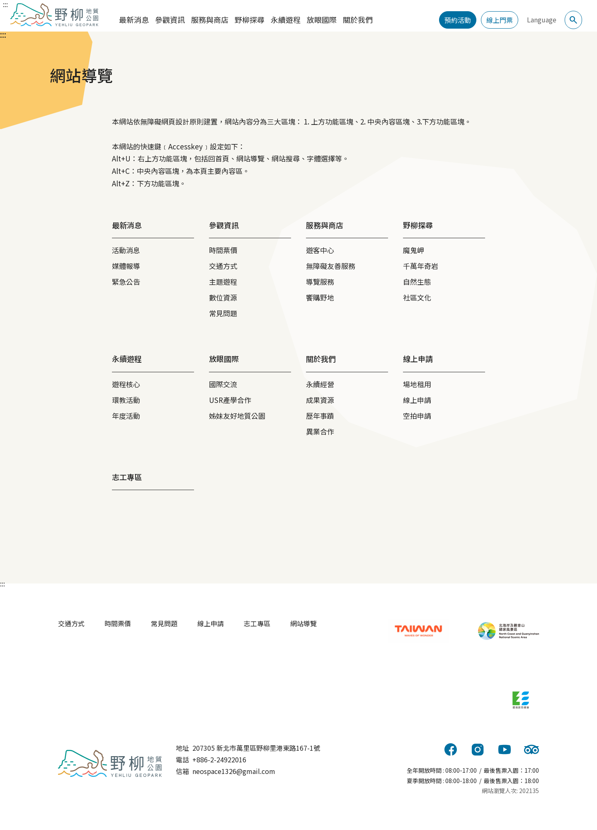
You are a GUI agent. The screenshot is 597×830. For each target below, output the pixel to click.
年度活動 (126, 415)
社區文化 (417, 297)
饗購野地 (320, 297)
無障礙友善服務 (330, 266)
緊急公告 (126, 281)
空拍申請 (417, 415)
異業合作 (320, 431)
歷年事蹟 (320, 415)
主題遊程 (223, 281)
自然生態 (417, 281)
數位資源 (223, 297)
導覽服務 (320, 281)
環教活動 (126, 400)
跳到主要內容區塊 (8, 3)
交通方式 (223, 266)
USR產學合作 (230, 400)
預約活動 (457, 20)
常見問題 (223, 313)
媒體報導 (126, 266)
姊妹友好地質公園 (237, 415)
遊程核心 (126, 384)
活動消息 (126, 250)
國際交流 (223, 384)
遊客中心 (320, 250)
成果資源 (320, 400)
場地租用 (417, 384)
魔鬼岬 (413, 250)
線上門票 (499, 20)
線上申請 (417, 400)
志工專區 (257, 623)
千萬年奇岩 (420, 266)
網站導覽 (303, 623)
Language (541, 19)
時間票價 (223, 250)
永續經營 (320, 384)
